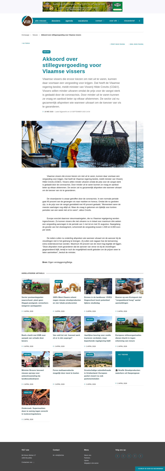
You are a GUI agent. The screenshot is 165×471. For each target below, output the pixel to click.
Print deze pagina (117, 44)
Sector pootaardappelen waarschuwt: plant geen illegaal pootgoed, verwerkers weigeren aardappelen (35, 301)
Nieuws (35, 35)
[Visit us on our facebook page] (117, 456)
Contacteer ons (28, 462)
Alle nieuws (40, 21)
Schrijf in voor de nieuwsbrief (150, 468)
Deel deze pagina (136, 44)
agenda (69, 21)
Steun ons (87, 455)
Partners (87, 458)
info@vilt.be (60, 455)
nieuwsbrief (129, 21)
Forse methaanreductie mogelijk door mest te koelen (66, 371)
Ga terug (26, 43)
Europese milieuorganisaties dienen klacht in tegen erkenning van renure (128, 338)
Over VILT (113, 21)
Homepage (26, 35)
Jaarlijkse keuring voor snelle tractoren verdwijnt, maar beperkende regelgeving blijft (97, 338)
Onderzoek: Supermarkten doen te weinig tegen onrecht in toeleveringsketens (35, 411)
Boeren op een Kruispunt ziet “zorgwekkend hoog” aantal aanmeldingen (128, 300)
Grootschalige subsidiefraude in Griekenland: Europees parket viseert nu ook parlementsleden (97, 374)
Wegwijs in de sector (91, 463)
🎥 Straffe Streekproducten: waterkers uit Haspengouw (128, 371)
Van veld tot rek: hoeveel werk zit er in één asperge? (66, 336)
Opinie (86, 460)
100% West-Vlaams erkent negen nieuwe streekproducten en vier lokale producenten (67, 300)
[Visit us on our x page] (135, 456)
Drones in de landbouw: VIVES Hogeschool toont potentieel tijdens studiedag (98, 300)
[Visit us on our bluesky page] (141, 456)
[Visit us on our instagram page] (129, 456)
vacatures (83, 21)
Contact (99, 21)
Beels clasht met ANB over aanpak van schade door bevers (34, 338)
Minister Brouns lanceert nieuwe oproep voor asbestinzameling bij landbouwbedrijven (33, 374)
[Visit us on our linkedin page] (123, 456)
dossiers (56, 21)
